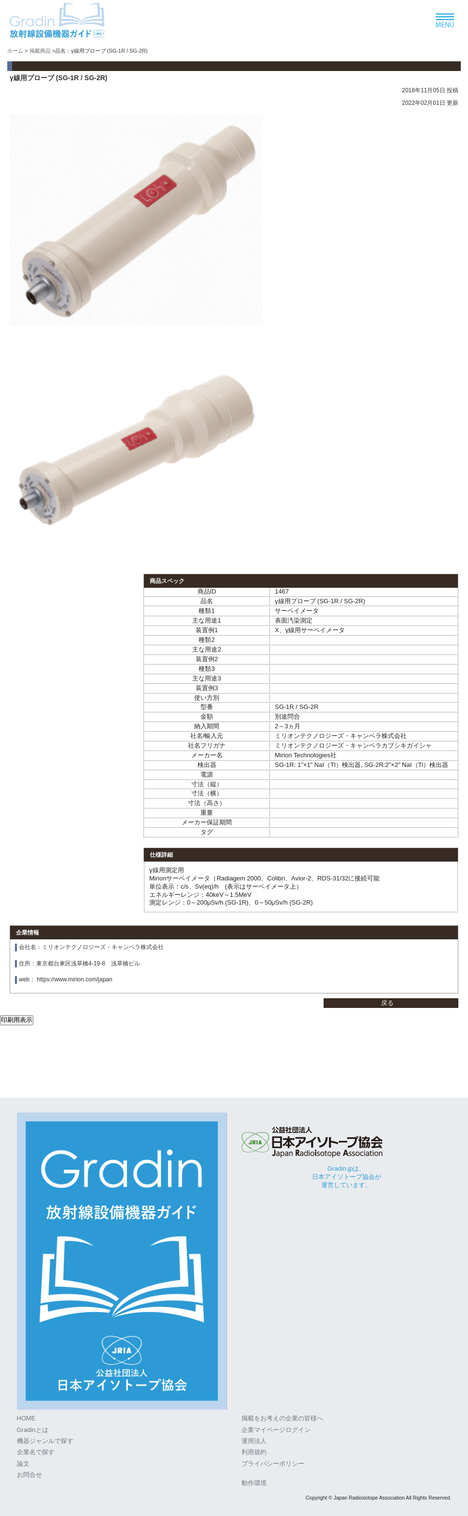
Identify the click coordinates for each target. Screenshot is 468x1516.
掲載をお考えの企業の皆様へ (282, 1418)
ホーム (15, 51)
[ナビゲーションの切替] (445, 21)
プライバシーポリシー (272, 1463)
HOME (26, 1418)
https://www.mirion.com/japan (74, 979)
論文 (23, 1463)
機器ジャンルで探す (45, 1441)
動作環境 (254, 1483)
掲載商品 (40, 51)
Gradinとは (32, 1429)
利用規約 (254, 1452)
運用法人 (254, 1441)
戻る (387, 1002)
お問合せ (29, 1474)
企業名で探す (36, 1452)
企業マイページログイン (276, 1429)
